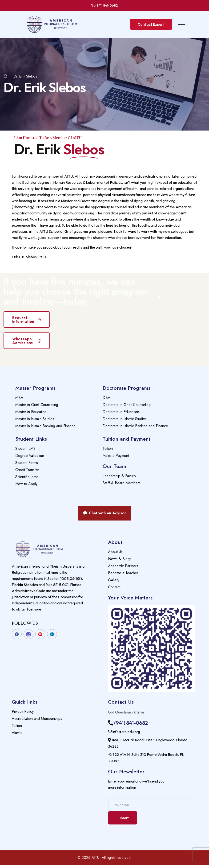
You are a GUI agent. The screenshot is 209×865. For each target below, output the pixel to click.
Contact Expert (151, 24)
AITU (95, 857)
